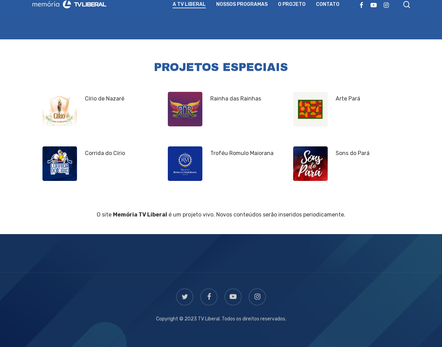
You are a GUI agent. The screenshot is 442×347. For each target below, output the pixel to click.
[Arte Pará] (310, 109)
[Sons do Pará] (310, 163)
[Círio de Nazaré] (59, 109)
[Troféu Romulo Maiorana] (185, 163)
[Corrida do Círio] (59, 163)
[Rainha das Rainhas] (185, 109)
